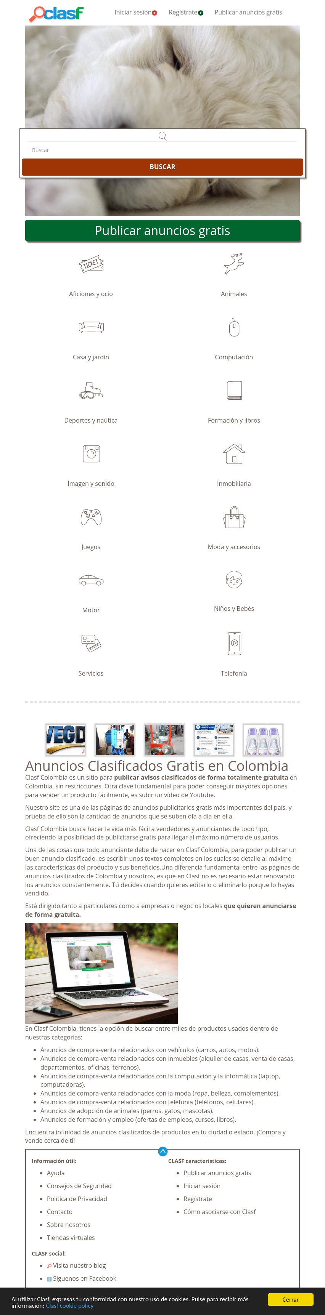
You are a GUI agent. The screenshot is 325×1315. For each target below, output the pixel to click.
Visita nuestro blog (76, 1265)
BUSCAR (162, 166)
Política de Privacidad (77, 1199)
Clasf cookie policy (71, 1307)
